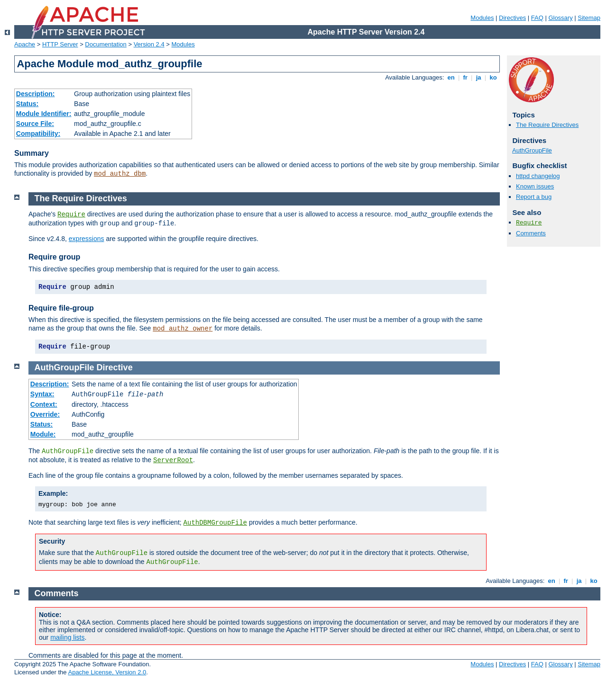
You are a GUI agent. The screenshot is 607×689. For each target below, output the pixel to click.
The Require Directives (547, 124)
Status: (27, 103)
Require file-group (61, 308)
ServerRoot (173, 460)
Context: (43, 404)
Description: (35, 94)
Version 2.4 (149, 44)
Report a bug (534, 196)
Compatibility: (38, 133)
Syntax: (42, 394)
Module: (43, 434)
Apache (24, 44)
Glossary (560, 17)
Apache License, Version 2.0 (107, 672)
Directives (512, 17)
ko (493, 77)
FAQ (537, 17)
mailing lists (67, 637)
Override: (45, 414)
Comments (531, 233)
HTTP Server (60, 44)
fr (465, 77)
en (451, 77)
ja (478, 77)
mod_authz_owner (182, 328)
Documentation (105, 44)
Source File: (35, 123)
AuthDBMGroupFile (215, 523)
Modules (482, 17)
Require (529, 222)
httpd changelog (538, 175)
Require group (54, 257)
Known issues (535, 186)
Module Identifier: (44, 113)
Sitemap (589, 17)
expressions (86, 238)
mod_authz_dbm (120, 174)
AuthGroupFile (532, 150)
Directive (115, 367)
